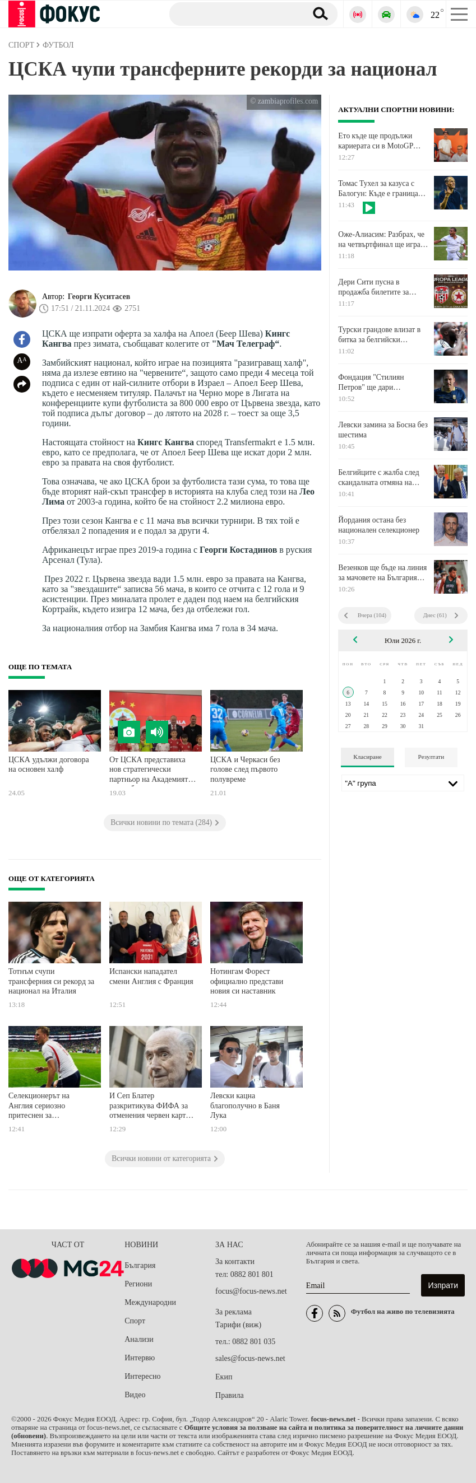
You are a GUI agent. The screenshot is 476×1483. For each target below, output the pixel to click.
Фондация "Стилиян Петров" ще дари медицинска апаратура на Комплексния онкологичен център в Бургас (381, 382)
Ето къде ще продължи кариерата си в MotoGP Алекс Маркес (375, 141)
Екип (223, 1377)
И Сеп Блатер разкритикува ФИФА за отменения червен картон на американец (151, 1107)
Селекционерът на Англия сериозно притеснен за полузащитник (39, 1107)
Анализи (138, 1339)
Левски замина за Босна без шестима (383, 430)
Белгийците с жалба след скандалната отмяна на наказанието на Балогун (378, 477)
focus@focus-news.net (251, 1291)
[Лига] (402, 783)
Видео (134, 1395)
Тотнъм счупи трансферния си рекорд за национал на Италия (51, 981)
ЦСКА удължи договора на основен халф (48, 765)
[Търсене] (233, 13)
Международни (150, 1302)
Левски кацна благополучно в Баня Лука (245, 1106)
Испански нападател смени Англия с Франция (151, 976)
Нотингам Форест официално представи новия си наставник (246, 981)
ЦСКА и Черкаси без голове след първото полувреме (245, 770)
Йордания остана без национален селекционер (378, 525)
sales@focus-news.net (250, 1358)
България (139, 1265)
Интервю (139, 1358)
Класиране (367, 756)
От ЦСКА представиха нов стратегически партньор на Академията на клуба (150, 771)
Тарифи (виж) (238, 1325)
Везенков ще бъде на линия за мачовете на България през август (382, 572)
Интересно (142, 1376)
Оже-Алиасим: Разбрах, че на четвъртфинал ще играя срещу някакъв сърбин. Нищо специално (381, 239)
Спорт (134, 1321)
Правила (229, 1395)
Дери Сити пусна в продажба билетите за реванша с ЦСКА (373, 287)
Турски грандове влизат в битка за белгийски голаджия (379, 334)
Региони (138, 1284)
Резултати (431, 756)
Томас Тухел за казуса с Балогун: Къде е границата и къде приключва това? (381, 188)
